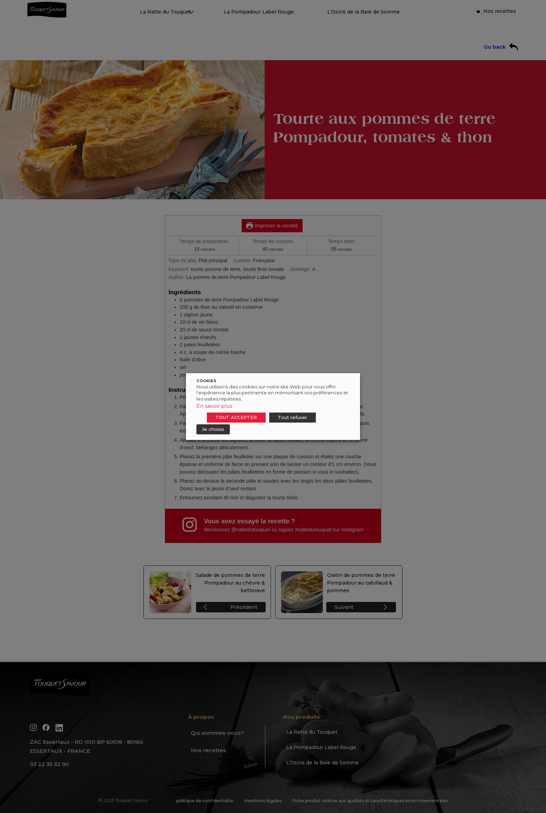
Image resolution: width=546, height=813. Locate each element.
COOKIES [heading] (206, 380)
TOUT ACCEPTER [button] (236, 417)
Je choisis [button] (213, 429)
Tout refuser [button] (292, 417)
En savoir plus (214, 406)
